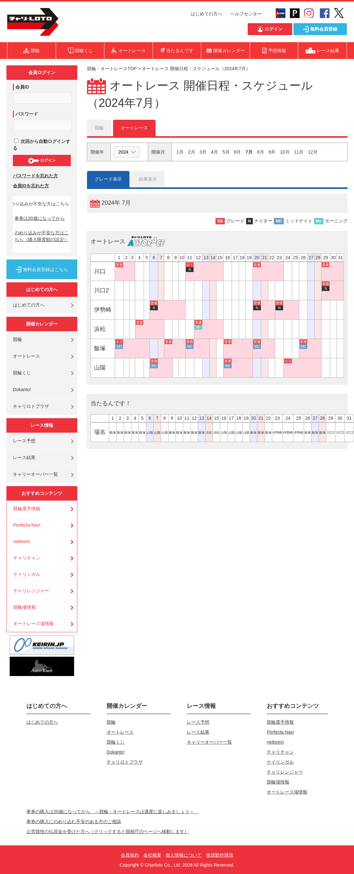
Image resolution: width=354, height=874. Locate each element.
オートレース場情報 (33, 623)
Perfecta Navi (26, 525)
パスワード (26, 114)
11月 (299, 152)
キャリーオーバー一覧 (35, 474)
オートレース (26, 356)
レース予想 (24, 440)
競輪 (17, 339)
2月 (191, 152)
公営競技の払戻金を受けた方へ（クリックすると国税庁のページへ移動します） (107, 831)
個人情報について (184, 855)
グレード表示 (108, 179)
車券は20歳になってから (39, 218)
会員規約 (130, 855)
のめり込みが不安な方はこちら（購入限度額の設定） (41, 236)
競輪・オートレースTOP (112, 68)
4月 (214, 152)
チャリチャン (26, 557)
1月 (180, 152)
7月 (249, 152)
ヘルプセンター (246, 13)
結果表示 (148, 179)
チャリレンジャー (31, 590)
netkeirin (21, 541)
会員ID (22, 86)
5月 (226, 152)
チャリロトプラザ (31, 406)
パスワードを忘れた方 (35, 175)
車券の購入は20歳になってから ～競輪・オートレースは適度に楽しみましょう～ (112, 811)
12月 (313, 152)
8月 (260, 152)
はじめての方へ (206, 13)
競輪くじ (22, 372)
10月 (285, 152)
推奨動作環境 (219, 855)
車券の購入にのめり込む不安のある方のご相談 (73, 821)
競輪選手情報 (26, 508)
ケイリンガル (26, 574)
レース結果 (24, 457)
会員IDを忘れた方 (31, 185)
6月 (237, 152)
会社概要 (152, 855)
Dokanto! (22, 389)
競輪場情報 (24, 607)
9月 (272, 152)
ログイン (41, 161)
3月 (202, 152)
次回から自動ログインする (41, 145)
